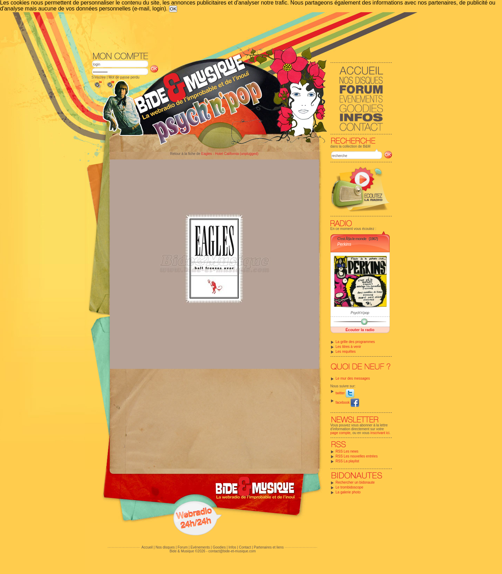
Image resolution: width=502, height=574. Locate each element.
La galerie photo (348, 492)
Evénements (200, 547)
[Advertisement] (242, 31)
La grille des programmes (355, 342)
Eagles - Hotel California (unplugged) (229, 154)
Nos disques (165, 547)
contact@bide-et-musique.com (232, 551)
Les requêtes (346, 351)
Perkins (344, 244)
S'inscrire (99, 77)
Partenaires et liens (269, 547)
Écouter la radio (359, 330)
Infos (232, 547)
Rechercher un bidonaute (355, 482)
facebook (347, 402)
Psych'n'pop (360, 313)
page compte (340, 433)
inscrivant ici (380, 433)
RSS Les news (347, 451)
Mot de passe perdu (123, 77)
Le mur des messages (353, 378)
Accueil (147, 547)
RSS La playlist (347, 461)
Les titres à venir (348, 347)
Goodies (219, 547)
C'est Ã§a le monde (351, 239)
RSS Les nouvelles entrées (357, 456)
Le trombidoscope (350, 487)
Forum (182, 547)
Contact (245, 547)
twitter (345, 393)
